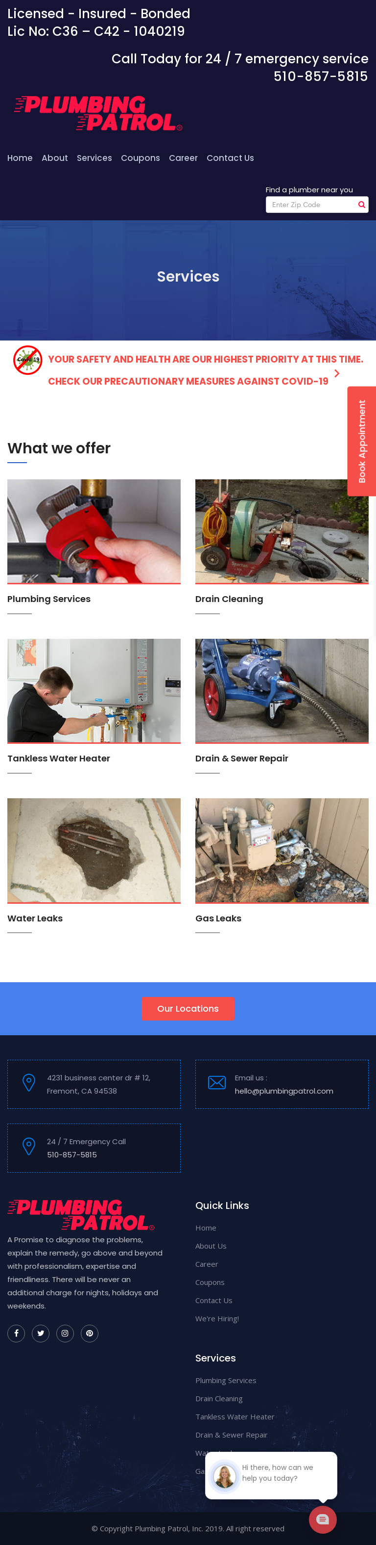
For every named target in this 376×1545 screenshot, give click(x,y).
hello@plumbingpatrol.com (284, 1091)
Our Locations (188, 1008)
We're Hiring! (217, 1318)
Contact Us (230, 158)
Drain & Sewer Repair (241, 758)
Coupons (140, 158)
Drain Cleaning (229, 599)
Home (20, 158)
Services (94, 158)
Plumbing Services (49, 599)
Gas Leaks (218, 918)
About (55, 158)
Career (183, 158)
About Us (211, 1246)
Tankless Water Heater (58, 758)
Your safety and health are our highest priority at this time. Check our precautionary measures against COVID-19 (188, 366)
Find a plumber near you (309, 189)
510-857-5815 (321, 76)
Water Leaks (35, 918)
